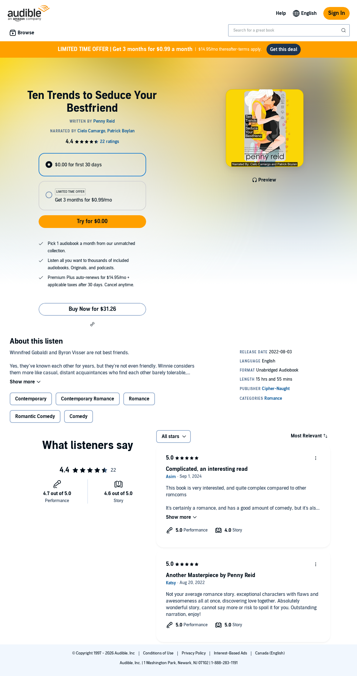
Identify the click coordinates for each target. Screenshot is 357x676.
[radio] (92, 164)
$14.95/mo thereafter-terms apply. (160, 49)
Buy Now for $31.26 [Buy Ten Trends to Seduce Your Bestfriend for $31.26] (92, 309)
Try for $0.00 (92, 221)
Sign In (336, 13)
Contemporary (30, 399)
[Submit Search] (344, 30)
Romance (139, 399)
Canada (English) (270, 653)
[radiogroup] (92, 181)
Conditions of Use (158, 653)
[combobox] (289, 30)
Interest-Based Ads (231, 653)
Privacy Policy (194, 653)
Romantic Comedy (35, 416)
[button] (92, 324)
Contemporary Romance (87, 399)
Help (281, 13)
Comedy (79, 416)
